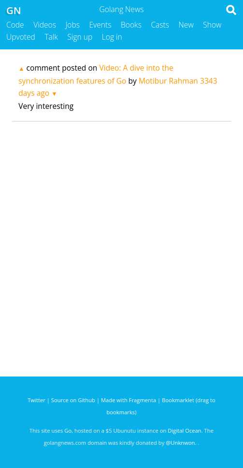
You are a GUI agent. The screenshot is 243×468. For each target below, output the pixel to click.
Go (67, 430)
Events (100, 24)
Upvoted (20, 36)
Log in (112, 36)
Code (15, 24)
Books (131, 24)
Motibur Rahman (168, 80)
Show (212, 24)
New (186, 24)
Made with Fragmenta (128, 400)
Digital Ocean (184, 430)
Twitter (36, 400)
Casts (160, 24)
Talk (51, 36)
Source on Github (73, 400)
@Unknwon (180, 442)
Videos (44, 24)
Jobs (72, 24)
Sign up (79, 36)
